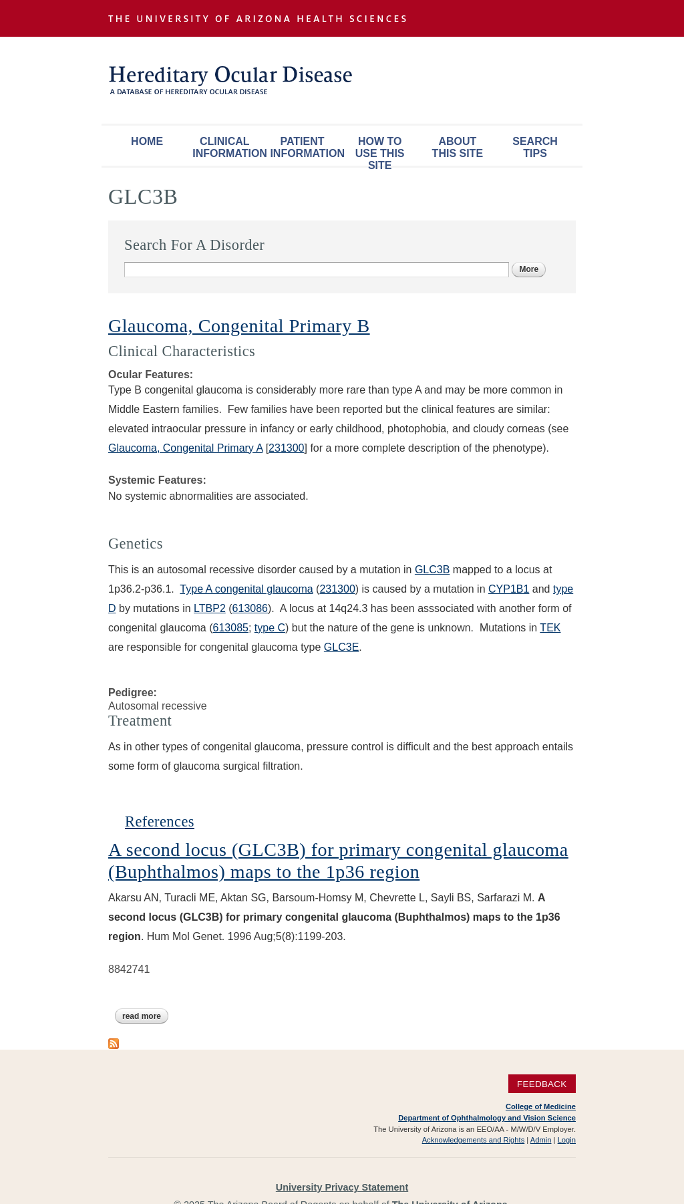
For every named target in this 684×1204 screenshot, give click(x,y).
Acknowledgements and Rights (473, 1140)
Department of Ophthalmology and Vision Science (487, 1118)
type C (269, 627)
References (159, 821)
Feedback (542, 1083)
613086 (250, 608)
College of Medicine (541, 1106)
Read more (145, 1016)
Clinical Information (227, 147)
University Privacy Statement (342, 1187)
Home (147, 141)
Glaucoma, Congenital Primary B (239, 325)
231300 (286, 448)
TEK (550, 627)
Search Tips (535, 147)
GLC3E (341, 647)
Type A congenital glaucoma (246, 589)
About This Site (457, 147)
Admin (541, 1140)
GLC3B (432, 569)
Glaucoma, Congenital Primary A (185, 448)
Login (567, 1140)
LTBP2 (210, 608)
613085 (230, 627)
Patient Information (305, 147)
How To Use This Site (380, 151)
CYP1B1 (508, 589)
